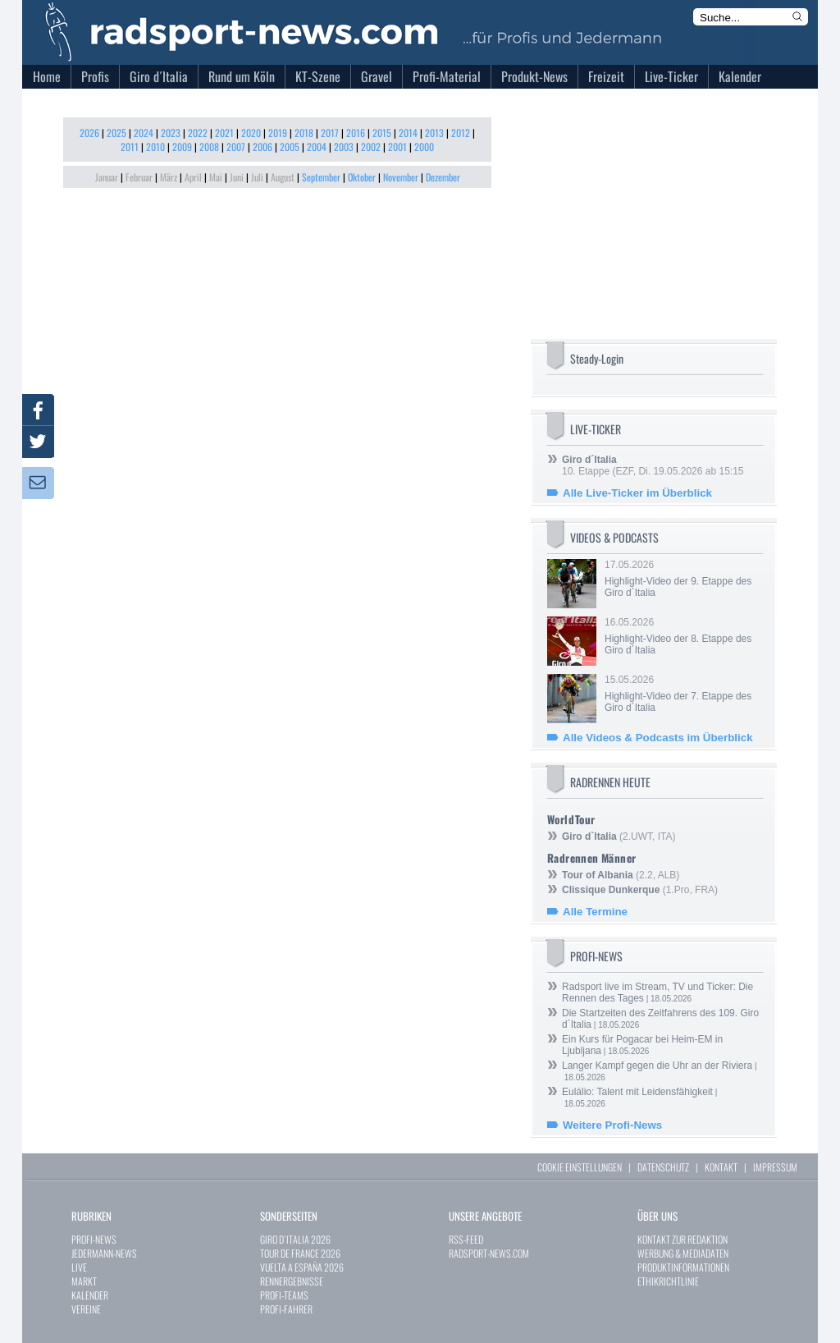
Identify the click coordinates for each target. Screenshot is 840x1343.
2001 (397, 147)
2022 (198, 133)
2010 (155, 147)
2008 (209, 147)
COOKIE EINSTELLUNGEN (579, 1167)
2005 (289, 147)
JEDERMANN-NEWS (104, 1253)
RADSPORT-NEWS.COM (489, 1253)
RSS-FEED (466, 1239)
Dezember (443, 177)
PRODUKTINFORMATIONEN (683, 1267)
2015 (381, 133)
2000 (424, 147)
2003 (344, 147)
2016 (355, 133)
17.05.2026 (682, 578)
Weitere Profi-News (612, 1125)
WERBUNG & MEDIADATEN (682, 1253)
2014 (408, 133)
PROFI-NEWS (93, 1239)
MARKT (84, 1281)
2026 (89, 133)
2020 (251, 133)
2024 (143, 133)
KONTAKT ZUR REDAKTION (682, 1239)
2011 (130, 147)
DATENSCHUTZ (663, 1167)
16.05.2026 (682, 636)
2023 (170, 133)
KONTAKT (721, 1167)
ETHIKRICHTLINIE (668, 1281)
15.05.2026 (682, 693)
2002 (371, 147)
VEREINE (86, 1309)
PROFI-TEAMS (284, 1295)
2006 (262, 147)
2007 (235, 147)
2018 (303, 133)
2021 (224, 133)
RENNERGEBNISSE (291, 1281)
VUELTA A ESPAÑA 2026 (302, 1267)
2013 (434, 133)
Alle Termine (595, 911)
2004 (316, 147)
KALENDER (89, 1295)
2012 (460, 133)
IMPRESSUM (775, 1167)
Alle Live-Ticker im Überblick (637, 493)
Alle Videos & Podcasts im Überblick (658, 737)
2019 (277, 133)
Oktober (362, 177)
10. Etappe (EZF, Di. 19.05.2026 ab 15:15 (652, 465)
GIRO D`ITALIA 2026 (295, 1239)
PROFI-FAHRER (286, 1309)
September (321, 177)
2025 (116, 133)
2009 (182, 147)
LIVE (79, 1267)
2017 (330, 133)
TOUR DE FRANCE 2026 (300, 1253)
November (400, 177)
